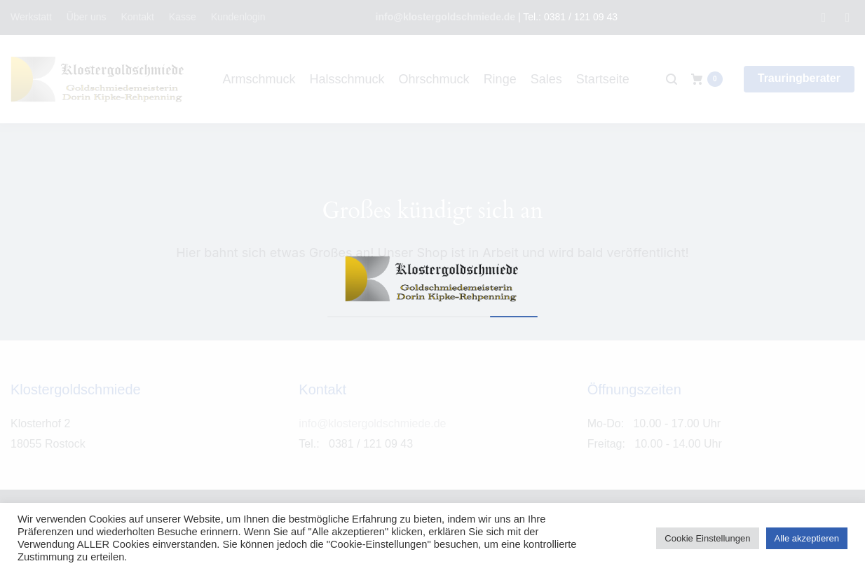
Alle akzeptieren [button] (807, 538)
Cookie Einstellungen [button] (707, 538)
